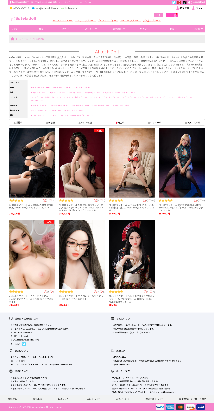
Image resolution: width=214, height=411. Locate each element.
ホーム (18, 38)
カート (171, 15)
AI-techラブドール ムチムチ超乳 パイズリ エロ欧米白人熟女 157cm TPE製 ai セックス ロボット (131, 207)
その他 (196, 28)
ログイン (198, 8)
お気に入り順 (192, 122)
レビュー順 (154, 122)
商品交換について (154, 399)
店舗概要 (12, 399)
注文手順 (37, 399)
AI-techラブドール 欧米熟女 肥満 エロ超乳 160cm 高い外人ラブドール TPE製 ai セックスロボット (181, 207)
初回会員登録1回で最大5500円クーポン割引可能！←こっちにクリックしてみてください (51, 2)
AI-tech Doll (38, 38)
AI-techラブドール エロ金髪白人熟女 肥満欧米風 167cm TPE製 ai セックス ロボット (31, 206)
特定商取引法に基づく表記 (192, 399)
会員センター (64, 399)
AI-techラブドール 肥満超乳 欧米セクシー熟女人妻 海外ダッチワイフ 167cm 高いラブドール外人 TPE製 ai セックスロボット (81, 207)
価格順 (50, 122)
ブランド (15, 28)
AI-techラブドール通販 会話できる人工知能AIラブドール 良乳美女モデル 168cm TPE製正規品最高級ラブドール (131, 298)
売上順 (120, 122)
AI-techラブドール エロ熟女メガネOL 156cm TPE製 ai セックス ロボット (81, 297)
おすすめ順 (85, 122)
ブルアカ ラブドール (108, 20)
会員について (93, 399)
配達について (123, 399)
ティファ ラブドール (63, 20)
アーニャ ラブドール (130, 20)
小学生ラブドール (152, 20)
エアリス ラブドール (85, 20)
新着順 (18, 122)
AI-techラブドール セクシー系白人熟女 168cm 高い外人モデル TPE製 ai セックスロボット (31, 298)
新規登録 (182, 8)
